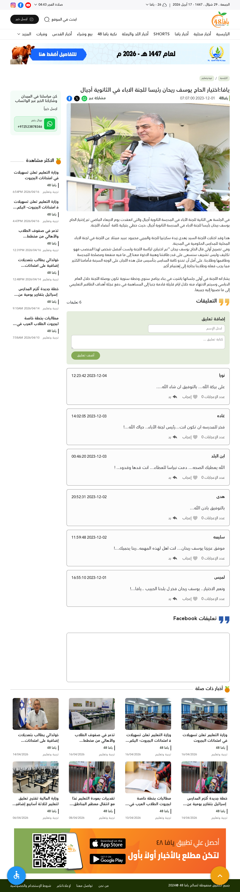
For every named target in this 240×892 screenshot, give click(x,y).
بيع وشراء (84, 34)
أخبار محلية (202, 34)
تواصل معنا (84, 885)
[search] (60, 19)
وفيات (41, 34)
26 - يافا (158, 4)
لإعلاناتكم (64, 885)
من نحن (103, 885)
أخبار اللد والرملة (135, 34)
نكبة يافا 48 (107, 34)
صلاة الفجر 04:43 (50, 4)
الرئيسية (223, 34)
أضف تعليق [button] (85, 355)
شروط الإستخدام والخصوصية (30, 885)
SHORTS (162, 34)
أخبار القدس (62, 34)
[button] (190, 397)
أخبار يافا (181, 34)
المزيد (26, 34)
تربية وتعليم (207, 78)
